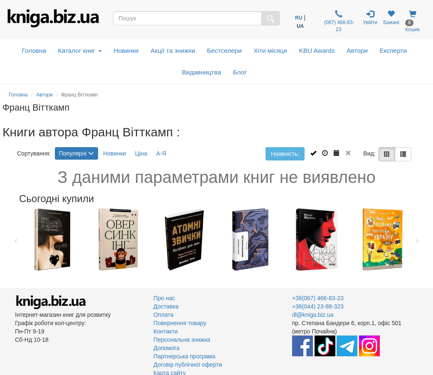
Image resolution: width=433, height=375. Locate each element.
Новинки (125, 50)
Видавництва (201, 72)
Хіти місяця (270, 50)
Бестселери (224, 50)
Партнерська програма (184, 356)
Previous (16, 239)
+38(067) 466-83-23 (318, 298)
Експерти (393, 50)
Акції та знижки (172, 50)
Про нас (164, 298)
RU (298, 18)
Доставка (165, 306)
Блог (239, 72)
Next (417, 239)
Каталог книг (80, 50)
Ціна (141, 153)
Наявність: (285, 153)
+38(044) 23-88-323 (318, 306)
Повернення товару (179, 323)
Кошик (412, 21)
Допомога (166, 348)
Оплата (163, 314)
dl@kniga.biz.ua (313, 314)
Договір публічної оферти (187, 364)
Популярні (76, 153)
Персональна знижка (181, 339)
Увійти (370, 17)
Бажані (391, 17)
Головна (34, 50)
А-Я (161, 153)
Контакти (165, 331)
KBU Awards (317, 50)
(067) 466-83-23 (338, 21)
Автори (357, 50)
